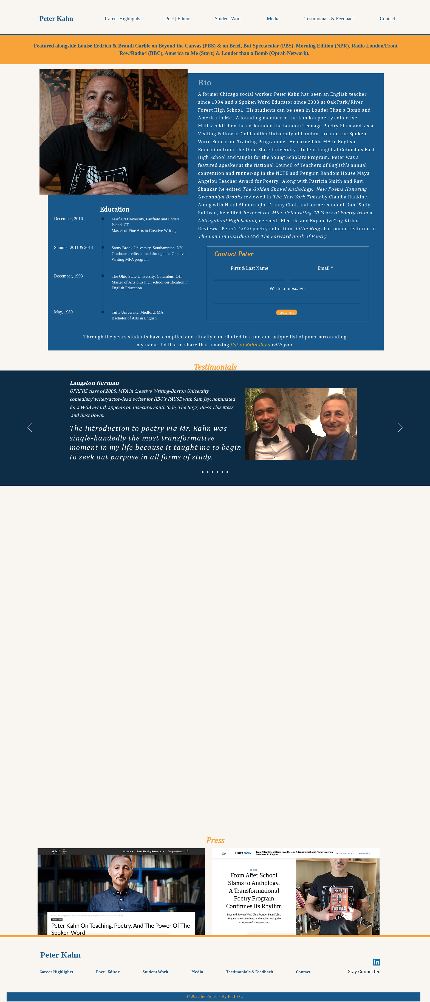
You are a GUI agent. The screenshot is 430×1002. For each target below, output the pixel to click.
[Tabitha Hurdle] (212, 472)
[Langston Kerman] (202, 472)
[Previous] (29, 428)
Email (324, 268)
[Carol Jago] (222, 472)
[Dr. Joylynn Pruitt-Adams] (227, 472)
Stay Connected (364, 971)
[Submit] (286, 312)
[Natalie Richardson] (207, 472)
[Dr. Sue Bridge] (217, 472)
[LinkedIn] (376, 962)
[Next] (400, 428)
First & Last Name (249, 268)
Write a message (287, 288)
